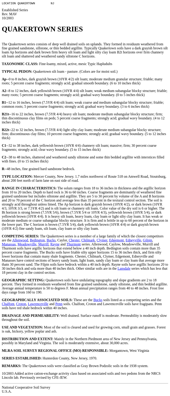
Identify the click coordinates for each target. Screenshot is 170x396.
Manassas (9, 245)
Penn (58, 304)
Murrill (43, 245)
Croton (21, 304)
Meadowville (26, 245)
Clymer (102, 241)
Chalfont (8, 304)
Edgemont (116, 241)
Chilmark (88, 241)
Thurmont (74, 245)
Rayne (55, 245)
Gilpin (147, 241)
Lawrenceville (38, 304)
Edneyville (133, 241)
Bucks (51, 241)
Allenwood (20, 241)
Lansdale (124, 269)
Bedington (37, 241)
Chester (74, 241)
